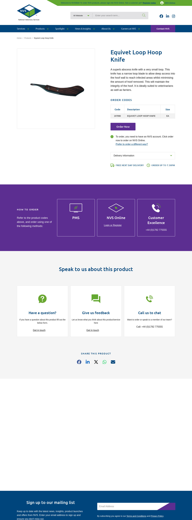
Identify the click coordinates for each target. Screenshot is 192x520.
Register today (149, 3)
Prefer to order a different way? (132, 144)
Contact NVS (163, 28)
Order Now (123, 126)
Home (19, 38)
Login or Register (113, 225)
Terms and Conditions (136, 516)
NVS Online (167, 3)
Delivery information (124, 155)
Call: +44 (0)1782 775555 (149, 326)
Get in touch (39, 330)
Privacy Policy (157, 516)
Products (27, 38)
